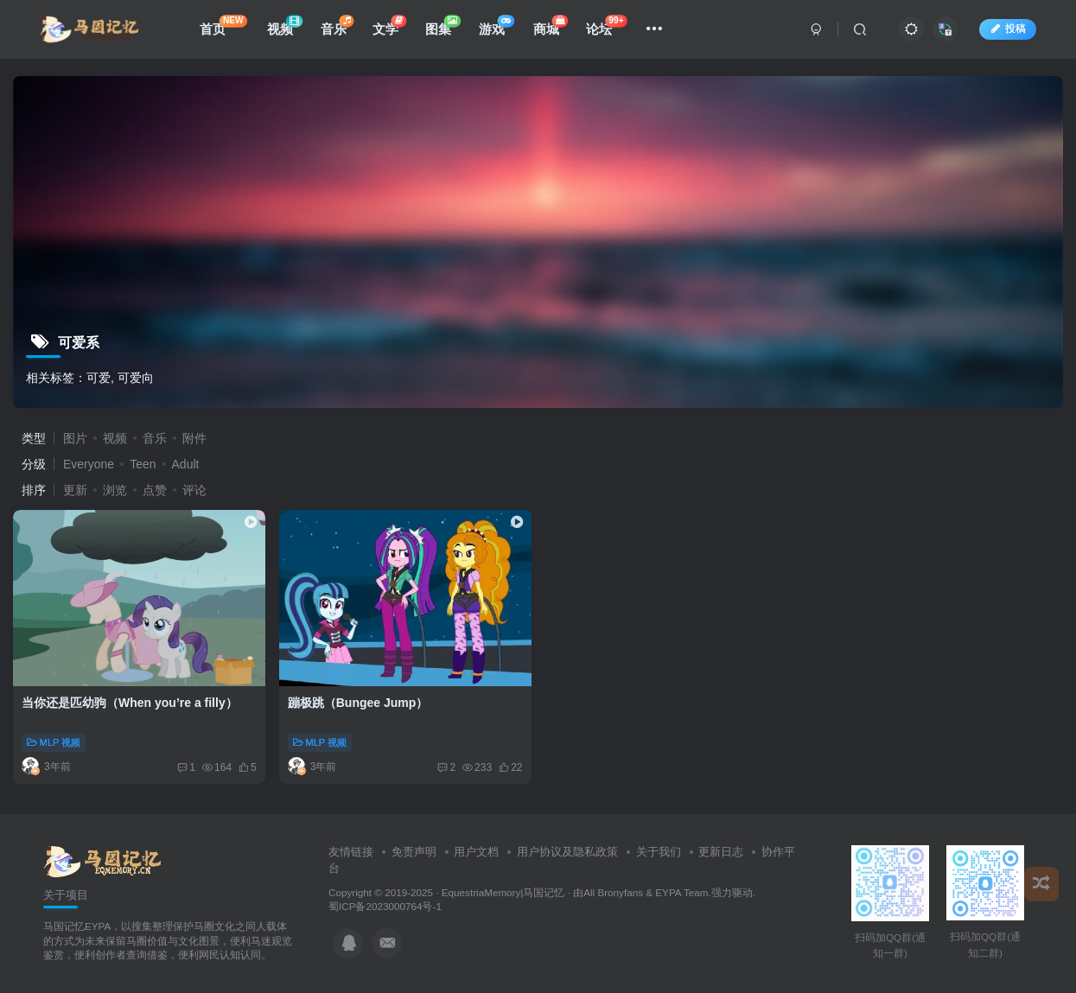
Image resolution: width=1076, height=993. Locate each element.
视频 (284, 25)
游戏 (496, 25)
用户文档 (476, 851)
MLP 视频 (53, 742)
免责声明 (414, 851)
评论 (194, 490)
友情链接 (350, 851)
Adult (186, 464)
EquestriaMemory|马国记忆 (503, 892)
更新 (75, 490)
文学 (389, 25)
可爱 (98, 378)
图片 (75, 438)
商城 (550, 25)
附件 (194, 438)
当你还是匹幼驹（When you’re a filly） (130, 703)
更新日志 (720, 851)
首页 (223, 25)
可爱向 (136, 378)
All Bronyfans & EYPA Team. (647, 892)
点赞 (155, 490)
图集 (443, 25)
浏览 (115, 490)
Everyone (88, 464)
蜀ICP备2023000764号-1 (385, 906)
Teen (143, 464)
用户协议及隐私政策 (567, 851)
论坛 (606, 25)
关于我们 (658, 851)
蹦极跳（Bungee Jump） (358, 703)
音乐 (337, 25)
